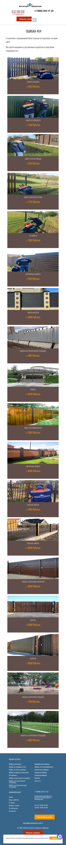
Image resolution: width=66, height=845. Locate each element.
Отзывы (12, 803)
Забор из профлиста (33, 121)
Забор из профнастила (17, 767)
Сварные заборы (33, 505)
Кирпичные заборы (33, 467)
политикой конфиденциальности (41, 838)
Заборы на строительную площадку (33, 351)
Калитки (33, 659)
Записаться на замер (44, 817)
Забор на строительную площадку (18, 786)
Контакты (12, 811)
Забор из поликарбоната (33, 428)
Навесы (33, 390)
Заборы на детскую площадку (33, 697)
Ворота (33, 620)
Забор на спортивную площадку (17, 781)
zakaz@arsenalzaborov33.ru (33, 823)
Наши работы (14, 800)
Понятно (54, 838)
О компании (13, 808)
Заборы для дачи (33, 82)
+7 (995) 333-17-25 (43, 10)
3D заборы (33, 236)
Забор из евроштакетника (33, 197)
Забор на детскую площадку (19, 778)
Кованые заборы (33, 543)
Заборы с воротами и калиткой (33, 582)
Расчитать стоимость (27, 19)
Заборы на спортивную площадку (33, 736)
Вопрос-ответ (14, 805)
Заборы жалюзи (33, 313)
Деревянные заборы (33, 274)
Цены (11, 797)
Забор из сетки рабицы (33, 159)
